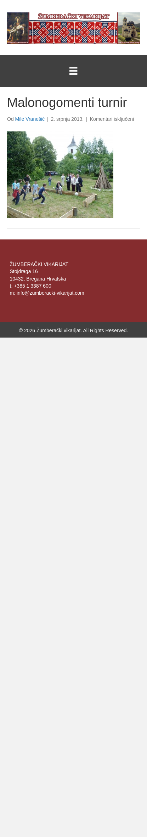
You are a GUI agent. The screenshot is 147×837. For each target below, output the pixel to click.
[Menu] (73, 71)
